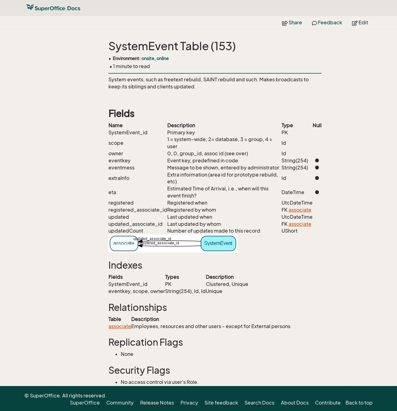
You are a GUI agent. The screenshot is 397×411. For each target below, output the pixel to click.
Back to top (359, 403)
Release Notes (157, 403)
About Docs (295, 403)
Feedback (327, 22)
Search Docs (259, 403)
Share (292, 22)
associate (300, 210)
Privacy (189, 403)
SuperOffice (85, 403)
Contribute (328, 403)
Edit (360, 22)
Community (120, 403)
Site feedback (221, 403)
